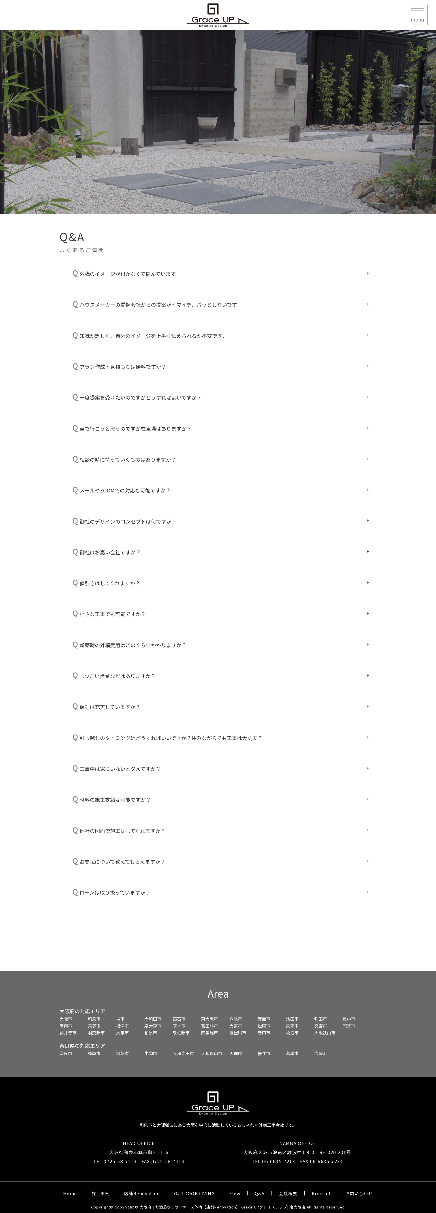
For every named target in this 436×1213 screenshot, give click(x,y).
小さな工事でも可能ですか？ (109, 613)
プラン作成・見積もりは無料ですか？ (119, 365)
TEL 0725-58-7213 (115, 1161)
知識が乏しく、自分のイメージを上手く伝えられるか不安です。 (149, 334)
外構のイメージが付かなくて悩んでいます (124, 272)
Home (70, 1193)
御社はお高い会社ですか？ (106, 551)
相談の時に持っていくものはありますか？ (124, 458)
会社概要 (288, 1193)
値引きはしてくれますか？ (106, 582)
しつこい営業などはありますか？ (114, 675)
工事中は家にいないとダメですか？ (116, 767)
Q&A (259, 1193)
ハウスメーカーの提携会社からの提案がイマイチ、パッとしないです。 (156, 303)
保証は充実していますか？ (106, 705)
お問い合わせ (359, 1193)
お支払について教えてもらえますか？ (118, 860)
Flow (235, 1193)
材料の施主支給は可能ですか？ (111, 798)
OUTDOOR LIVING (194, 1193)
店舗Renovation (142, 1193)
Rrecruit (321, 1193)
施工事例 (100, 1193)
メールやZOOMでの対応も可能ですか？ (121, 489)
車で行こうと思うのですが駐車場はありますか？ (132, 427)
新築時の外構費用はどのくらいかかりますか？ (129, 644)
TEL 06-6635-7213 (273, 1161)
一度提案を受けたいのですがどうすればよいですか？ (137, 396)
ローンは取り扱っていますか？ (111, 891)
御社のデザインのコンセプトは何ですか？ (124, 520)
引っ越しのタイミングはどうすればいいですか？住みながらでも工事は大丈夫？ (167, 737)
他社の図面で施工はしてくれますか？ (119, 829)
